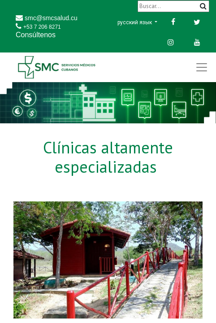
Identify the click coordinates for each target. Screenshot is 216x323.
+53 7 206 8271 (42, 27)
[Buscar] (173, 6)
